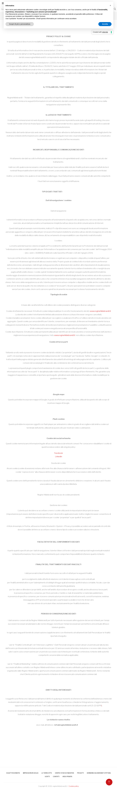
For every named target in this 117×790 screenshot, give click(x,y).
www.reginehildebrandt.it (100, 311)
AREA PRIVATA (67, 776)
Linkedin (58, 456)
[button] (110, 5)
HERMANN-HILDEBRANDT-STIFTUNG (99, 773)
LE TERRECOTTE (46, 773)
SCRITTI (47, 776)
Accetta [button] (105, 24)
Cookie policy (74, 786)
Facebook (58, 453)
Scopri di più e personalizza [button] (19, 24)
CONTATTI (56, 776)
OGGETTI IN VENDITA (13, 773)
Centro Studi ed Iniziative (64, 773)
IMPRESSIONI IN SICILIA (30, 773)
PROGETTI (80, 773)
